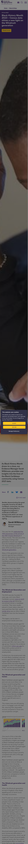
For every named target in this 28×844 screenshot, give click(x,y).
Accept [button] (14, 423)
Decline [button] (14, 427)
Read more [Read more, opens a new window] (9, 420)
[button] (14, 431)
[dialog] (14, 422)
